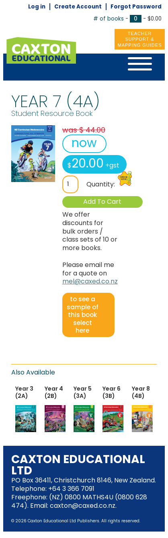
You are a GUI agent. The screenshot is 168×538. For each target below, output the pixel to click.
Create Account (78, 6)
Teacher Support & (139, 39)
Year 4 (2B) (54, 392)
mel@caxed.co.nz (90, 281)
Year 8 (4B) (141, 392)
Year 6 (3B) (111, 392)
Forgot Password (136, 6)
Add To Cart (102, 201)
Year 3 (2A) (24, 392)
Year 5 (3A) (83, 392)
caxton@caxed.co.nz (82, 505)
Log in (36, 6)
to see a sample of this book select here (82, 315)
